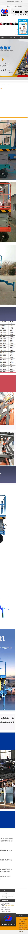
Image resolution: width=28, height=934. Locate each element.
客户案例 (5, 897)
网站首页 (21, 915)
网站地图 (20, 6)
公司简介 (5, 893)
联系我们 (8, 6)
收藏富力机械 (14, 6)
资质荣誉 (5, 895)
